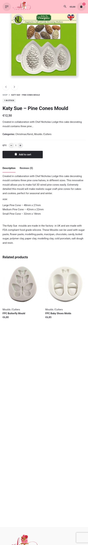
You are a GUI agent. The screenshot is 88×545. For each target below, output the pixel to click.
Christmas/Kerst (24, 134)
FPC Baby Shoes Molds (58, 313)
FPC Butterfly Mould (14, 313)
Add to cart (22, 154)
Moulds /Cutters (42, 134)
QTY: (5, 145)
